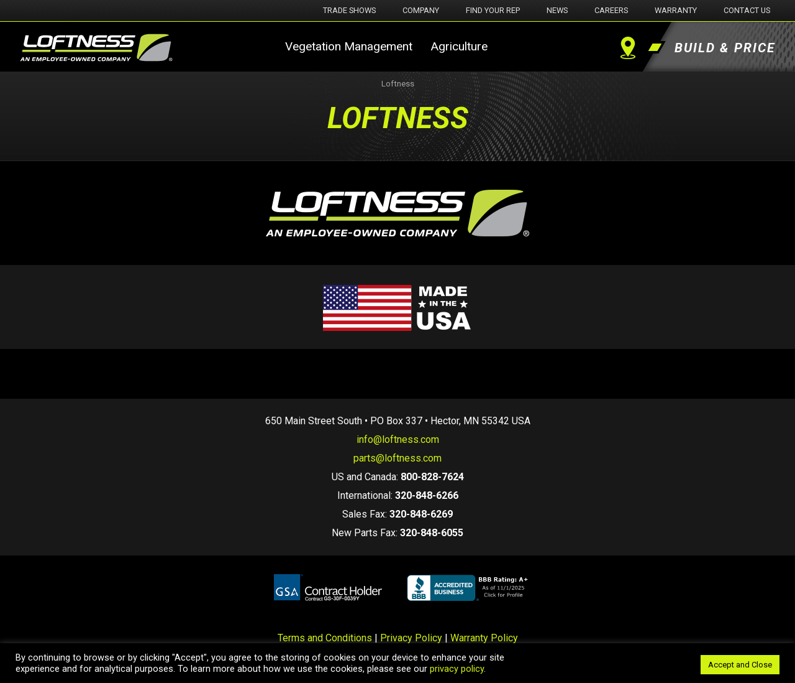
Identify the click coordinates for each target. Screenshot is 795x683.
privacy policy (457, 668)
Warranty (676, 10)
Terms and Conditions (325, 638)
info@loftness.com (398, 439)
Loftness (397, 83)
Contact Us (747, 10)
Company (420, 10)
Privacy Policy (411, 638)
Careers (611, 10)
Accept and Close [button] (740, 664)
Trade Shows (349, 10)
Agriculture (459, 46)
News (557, 10)
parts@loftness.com (397, 458)
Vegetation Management (348, 46)
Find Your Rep (493, 10)
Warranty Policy (484, 638)
